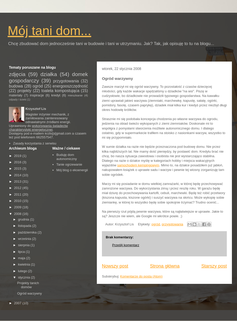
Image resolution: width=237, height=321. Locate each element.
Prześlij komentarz (125, 245)
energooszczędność (70, 86)
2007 (18, 303)
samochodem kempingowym (138, 165)
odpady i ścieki (17, 99)
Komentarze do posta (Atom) (141, 276)
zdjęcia (17, 74)
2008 (18, 214)
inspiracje (37, 95)
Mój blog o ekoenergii (72, 170)
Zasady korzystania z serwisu (34, 143)
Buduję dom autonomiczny (66, 157)
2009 (18, 207)
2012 (18, 188)
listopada (25, 226)
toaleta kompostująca (61, 91)
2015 (18, 168)
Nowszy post (115, 266)
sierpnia (24, 245)
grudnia (24, 219)
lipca (22, 252)
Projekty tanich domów (28, 285)
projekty (25, 91)
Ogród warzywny (29, 293)
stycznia (24, 277)
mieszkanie (75, 95)
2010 (18, 201)
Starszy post (214, 266)
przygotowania (172, 224)
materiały (15, 95)
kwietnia (24, 264)
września (25, 239)
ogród (155, 224)
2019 (18, 156)
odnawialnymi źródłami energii (47, 122)
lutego (23, 271)
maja (22, 258)
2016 (18, 162)
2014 (18, 175)
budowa (16, 86)
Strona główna (164, 266)
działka (49, 74)
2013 (18, 181)
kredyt (55, 95)
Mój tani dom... (49, 31)
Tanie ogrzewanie (69, 164)
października (28, 232)
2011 (18, 194)
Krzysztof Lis (35, 109)
